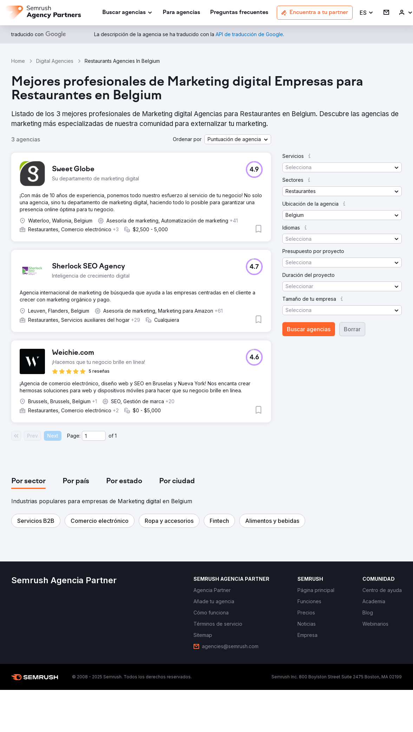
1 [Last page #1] (116, 436)
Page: (73, 436)
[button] (367, 12)
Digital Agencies (54, 61)
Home (18, 61)
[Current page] (93, 435)
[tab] (28, 481)
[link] (181, 12)
